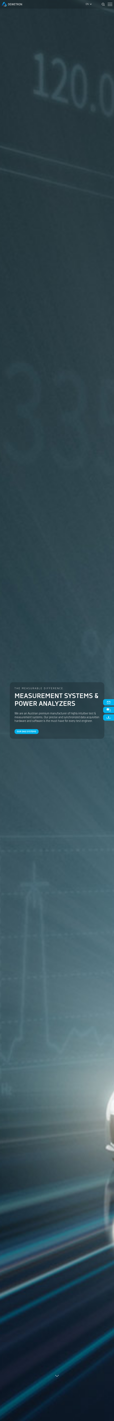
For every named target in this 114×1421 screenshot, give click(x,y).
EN (87, 4)
